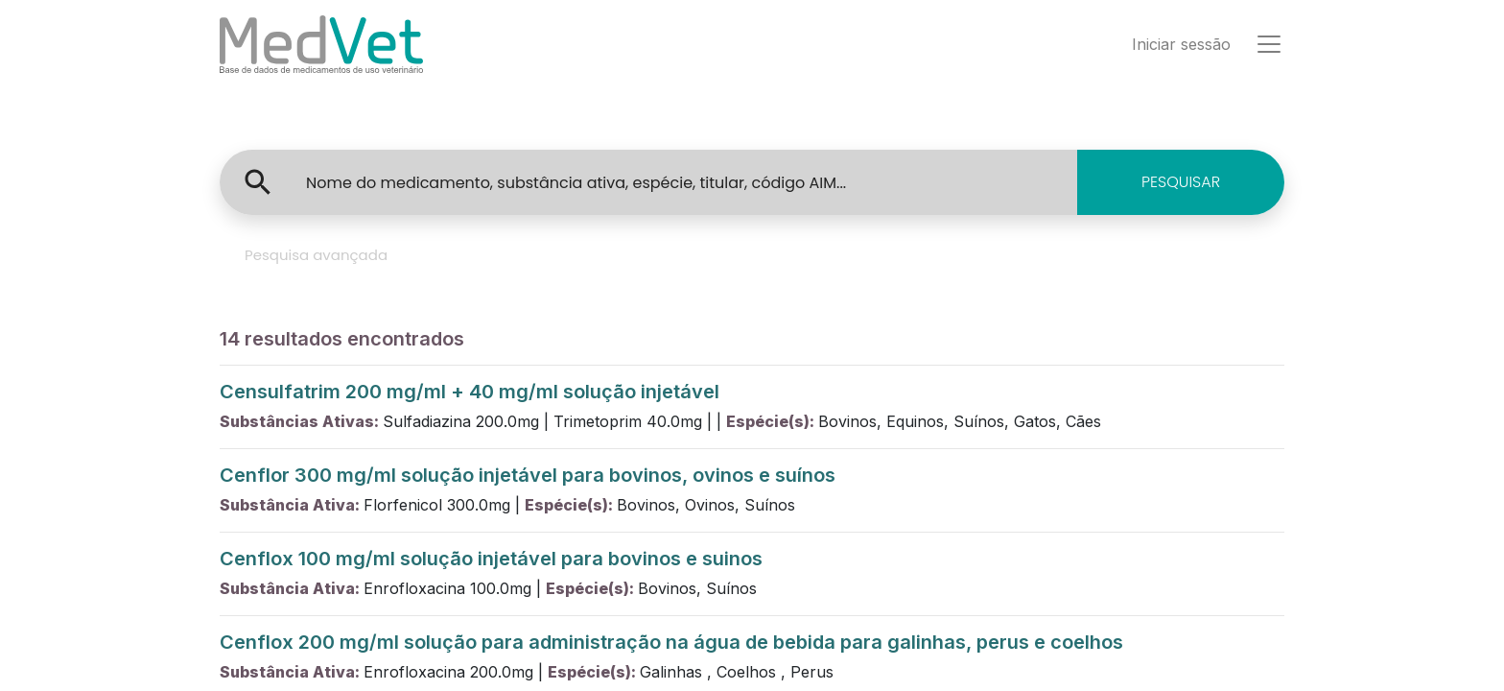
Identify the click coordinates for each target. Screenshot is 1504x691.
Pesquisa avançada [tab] (316, 255)
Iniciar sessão (1181, 44)
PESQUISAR (1180, 182)
